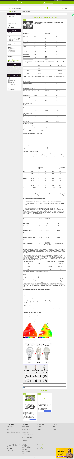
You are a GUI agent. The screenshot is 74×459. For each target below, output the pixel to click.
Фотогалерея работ (10, 426)
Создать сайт (14, 0)
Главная (23, 14)
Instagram (39, 429)
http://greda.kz (41, 444)
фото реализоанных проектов (27, 437)
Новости (8, 429)
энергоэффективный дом (26, 432)
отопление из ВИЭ (25, 435)
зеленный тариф (25, 440)
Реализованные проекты (12, 18)
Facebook (39, 426)
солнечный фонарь (25, 426)
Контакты (47, 14)
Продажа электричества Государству (13, 432)
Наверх (54, 426)
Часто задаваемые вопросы (12, 23)
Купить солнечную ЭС (48, 2)
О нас (34, 14)
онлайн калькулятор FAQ (26, 429)
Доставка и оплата (40, 14)
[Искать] (47, 8)
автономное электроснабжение (27, 434)
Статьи (10, 11)
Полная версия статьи (32, 419)
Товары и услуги (29, 14)
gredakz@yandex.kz (12, 59)
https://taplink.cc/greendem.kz (14, 60)
